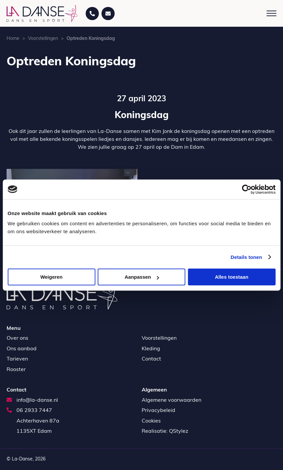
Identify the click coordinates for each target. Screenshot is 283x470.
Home (13, 38)
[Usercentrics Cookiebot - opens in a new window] (246, 189)
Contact (151, 359)
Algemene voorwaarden (171, 400)
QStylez (178, 431)
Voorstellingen (43, 38)
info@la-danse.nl (32, 400)
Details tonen (246, 257)
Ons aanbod (22, 349)
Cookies (151, 421)
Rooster (16, 369)
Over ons (17, 338)
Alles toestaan (231, 277)
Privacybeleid (158, 410)
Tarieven (17, 359)
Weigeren (51, 277)
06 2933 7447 (29, 410)
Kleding (151, 349)
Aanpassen (142, 277)
